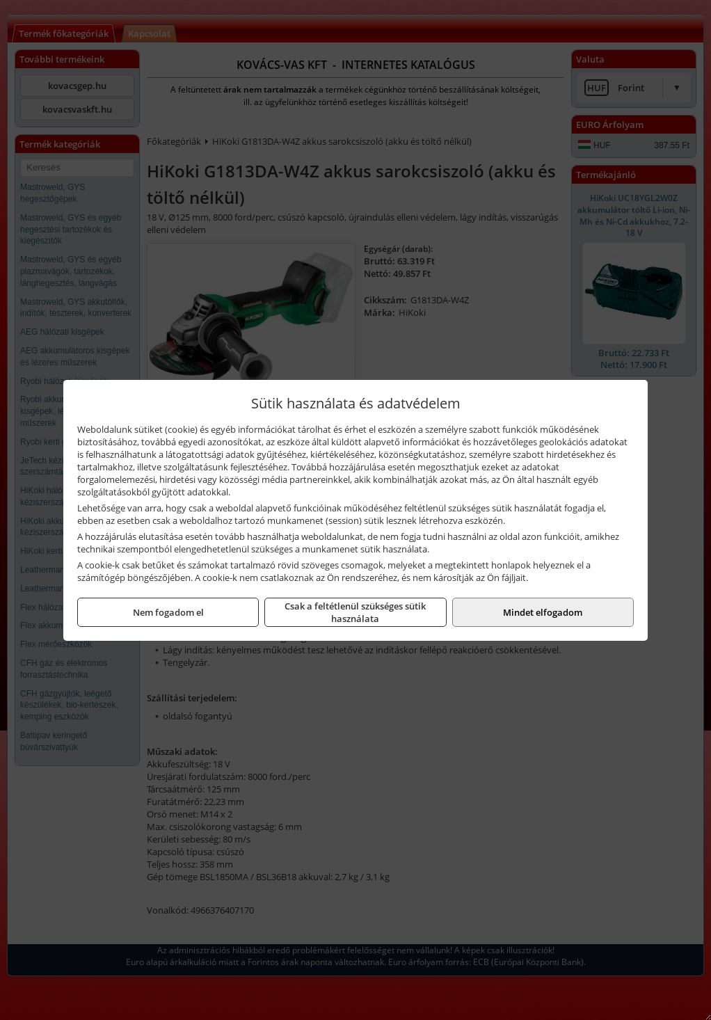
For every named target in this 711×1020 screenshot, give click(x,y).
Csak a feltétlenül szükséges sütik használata (355, 612)
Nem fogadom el (168, 612)
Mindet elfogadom (542, 612)
